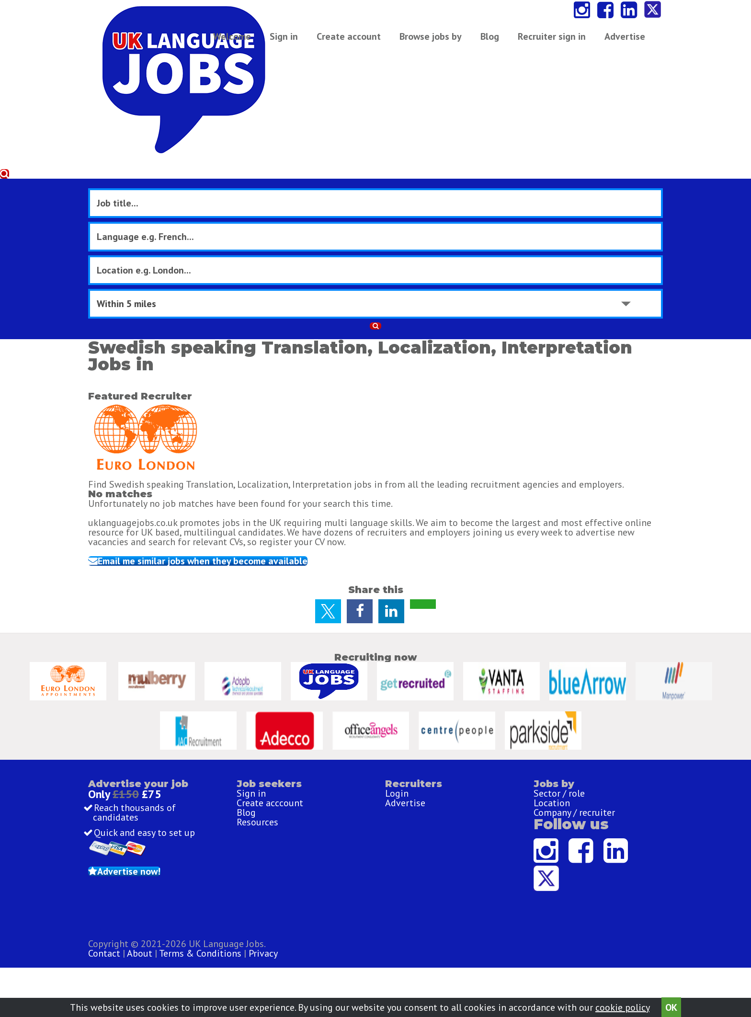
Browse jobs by (435, 40)
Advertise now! (158, 863)
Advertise (540, 40)
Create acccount (270, 768)
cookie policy (622, 1003)
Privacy (455, 960)
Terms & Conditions (393, 960)
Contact (298, 960)
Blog (494, 40)
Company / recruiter (574, 785)
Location (552, 768)
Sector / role (559, 751)
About (332, 960)
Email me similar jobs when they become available (235, 386)
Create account (353, 40)
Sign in (288, 40)
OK (671, 1003)
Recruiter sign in (611, 40)
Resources (257, 802)
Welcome (237, 40)
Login (397, 751)
